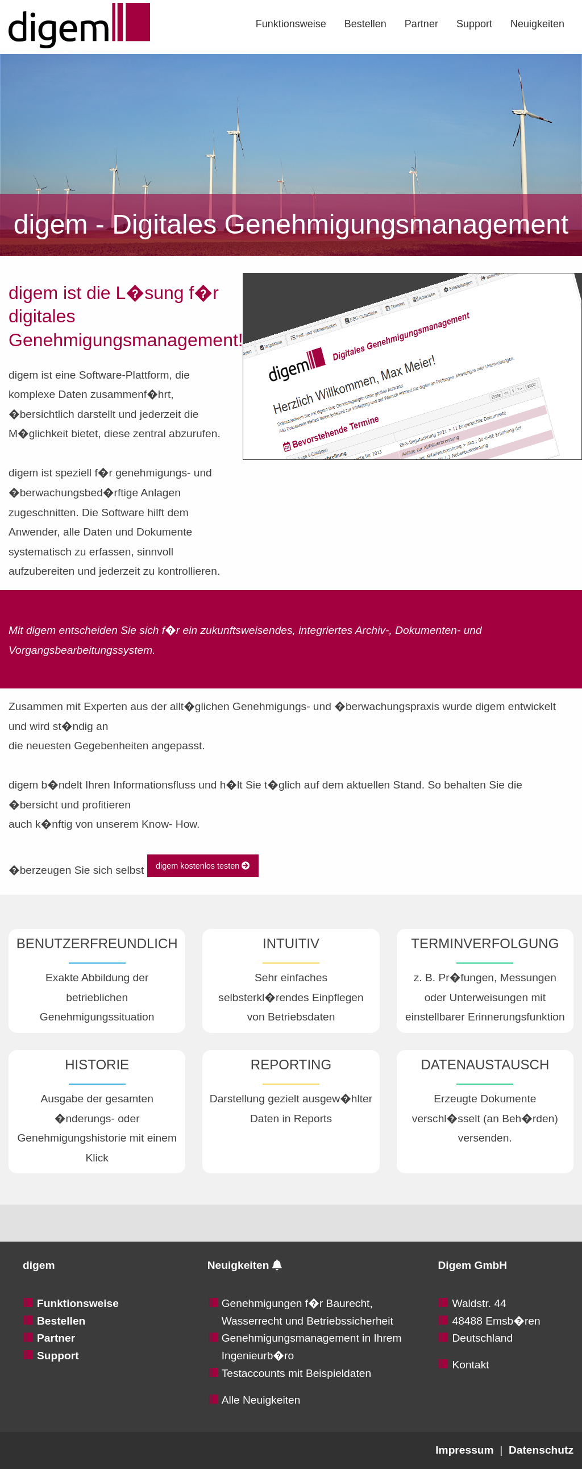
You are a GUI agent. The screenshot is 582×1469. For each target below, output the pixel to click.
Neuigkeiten (537, 24)
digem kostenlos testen (203, 865)
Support (474, 24)
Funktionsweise (291, 24)
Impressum (464, 1450)
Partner (421, 24)
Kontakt (470, 1365)
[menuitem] (291, 24)
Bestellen (365, 24)
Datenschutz (541, 1450)
